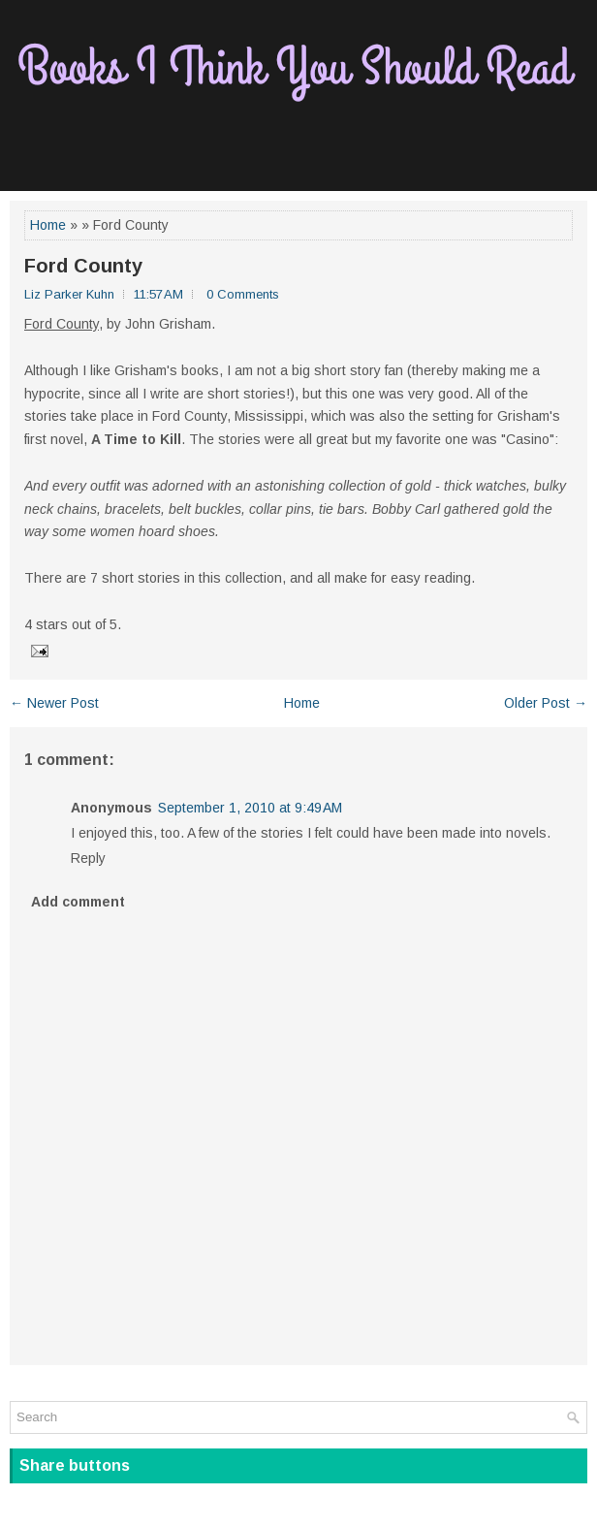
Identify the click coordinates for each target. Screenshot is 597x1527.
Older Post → (545, 703)
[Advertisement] (298, 146)
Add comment (78, 901)
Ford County (83, 265)
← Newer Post (54, 703)
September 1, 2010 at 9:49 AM (250, 807)
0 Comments (242, 294)
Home (48, 225)
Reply (88, 858)
